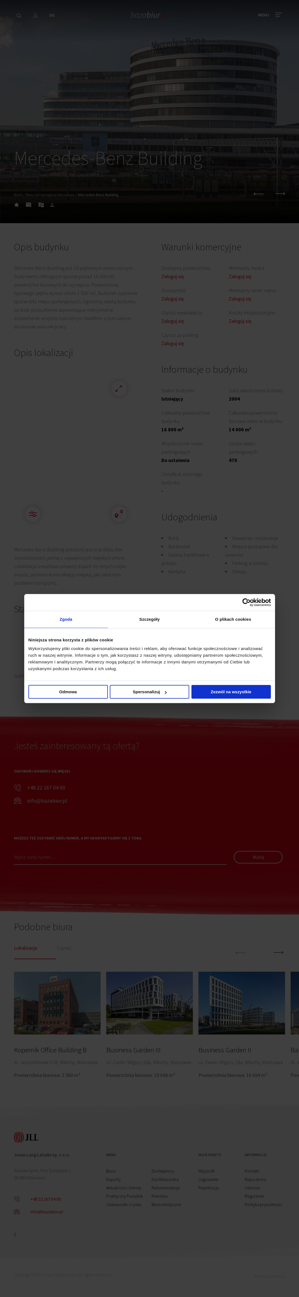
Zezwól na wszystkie (231, 691)
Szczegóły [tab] (149, 619)
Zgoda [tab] (66, 619)
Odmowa (68, 691)
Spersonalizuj (150, 691)
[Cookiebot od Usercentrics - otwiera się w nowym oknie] (246, 602)
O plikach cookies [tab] (233, 619)
